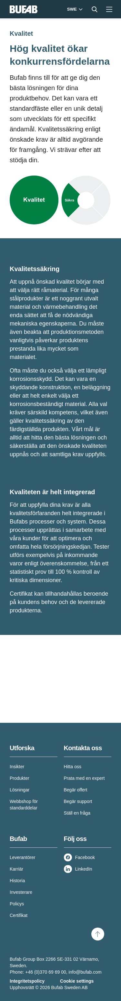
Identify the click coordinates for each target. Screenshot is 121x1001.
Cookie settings (77, 981)
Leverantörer (22, 857)
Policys (17, 903)
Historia (17, 880)
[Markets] (74, 9)
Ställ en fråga (77, 813)
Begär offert (75, 789)
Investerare (21, 892)
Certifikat (18, 915)
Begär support (78, 801)
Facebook (85, 857)
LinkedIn (83, 869)
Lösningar (20, 789)
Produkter (19, 778)
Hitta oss (72, 766)
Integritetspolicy (27, 981)
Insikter (17, 766)
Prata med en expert (84, 778)
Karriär (16, 869)
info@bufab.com (85, 972)
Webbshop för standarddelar (24, 804)
